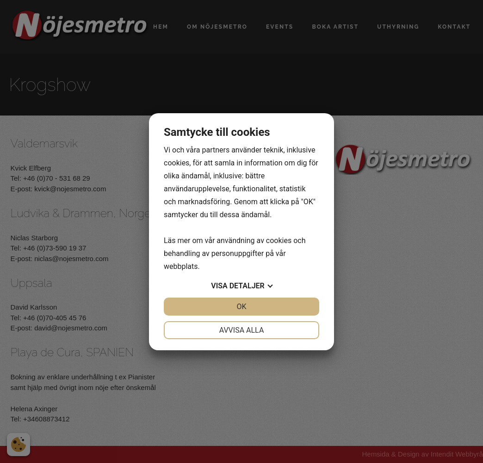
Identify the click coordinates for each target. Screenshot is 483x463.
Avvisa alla (241, 330)
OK (241, 306)
